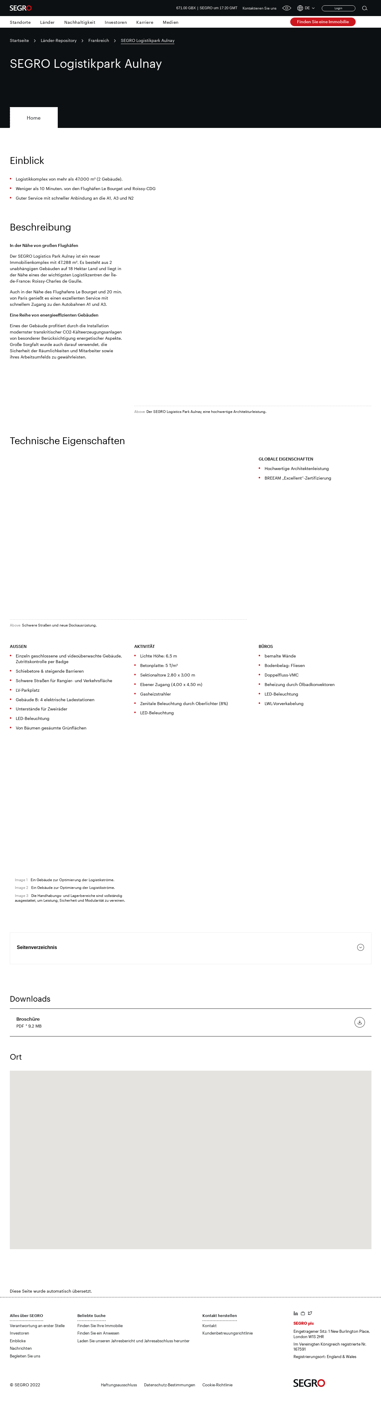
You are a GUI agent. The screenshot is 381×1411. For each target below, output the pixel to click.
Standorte (20, 22)
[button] (190, 1154)
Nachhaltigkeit (79, 22)
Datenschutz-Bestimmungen (169, 1384)
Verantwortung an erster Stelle (37, 1325)
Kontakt (209, 1325)
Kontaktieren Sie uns (260, 8)
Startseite (19, 40)
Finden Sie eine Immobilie (323, 21)
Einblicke (18, 1340)
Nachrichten (21, 1348)
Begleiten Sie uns (25, 1356)
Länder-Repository (58, 40)
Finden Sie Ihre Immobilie (100, 1325)
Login (338, 8)
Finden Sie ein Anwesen (98, 1333)
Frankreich (98, 40)
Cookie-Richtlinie (217, 1384)
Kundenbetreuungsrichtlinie (227, 1333)
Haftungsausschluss (119, 1384)
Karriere (144, 22)
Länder (47, 22)
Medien (171, 22)
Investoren (116, 22)
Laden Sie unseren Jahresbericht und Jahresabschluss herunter (133, 1340)
